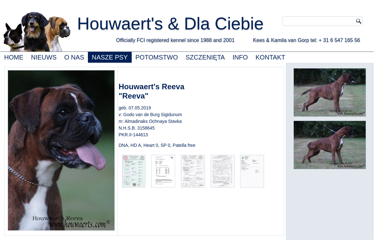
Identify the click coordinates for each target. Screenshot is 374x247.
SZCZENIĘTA (205, 57)
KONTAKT (270, 57)
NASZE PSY (110, 57)
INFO (240, 57)
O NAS (74, 57)
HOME (13, 57)
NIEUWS (44, 57)
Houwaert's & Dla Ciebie (170, 23)
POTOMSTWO (157, 57)
